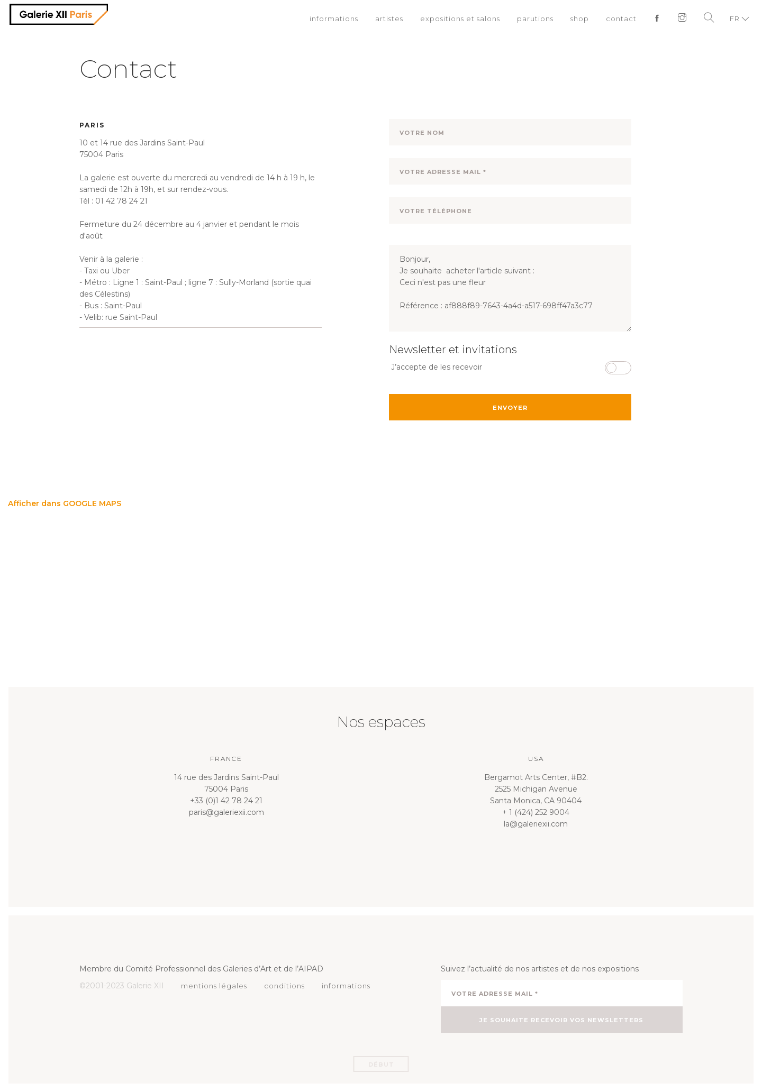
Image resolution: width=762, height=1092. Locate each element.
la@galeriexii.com (536, 824)
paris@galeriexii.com (226, 812)
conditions (284, 985)
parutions (535, 18)
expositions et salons (460, 18)
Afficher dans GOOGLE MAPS (64, 503)
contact (621, 18)
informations (334, 18)
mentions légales (214, 985)
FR (735, 18)
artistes (389, 18)
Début (381, 1064)
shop (579, 18)
